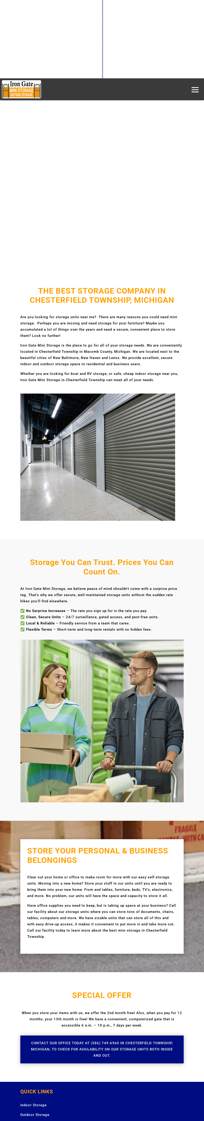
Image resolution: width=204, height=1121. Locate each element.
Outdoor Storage (34, 1115)
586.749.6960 (103, 42)
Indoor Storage (33, 1105)
